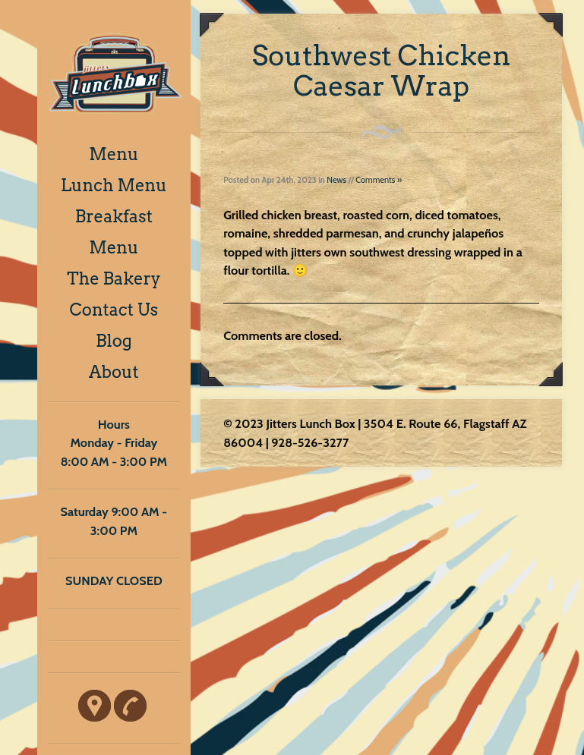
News (336, 180)
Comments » (378, 180)
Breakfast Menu (114, 231)
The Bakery (113, 278)
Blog (114, 341)
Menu (113, 154)
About (114, 372)
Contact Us (114, 309)
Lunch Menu (114, 185)
